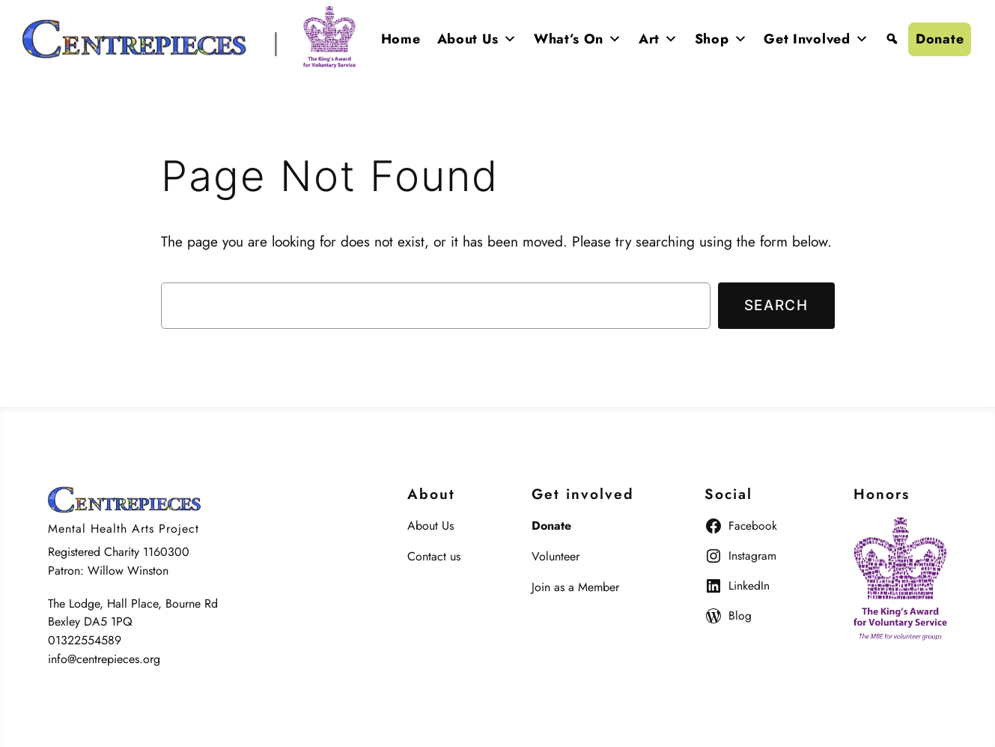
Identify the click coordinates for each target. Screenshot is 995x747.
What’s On (578, 38)
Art (658, 38)
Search (776, 305)
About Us (477, 38)
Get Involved (816, 38)
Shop (721, 38)
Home (401, 39)
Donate (940, 39)
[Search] (892, 38)
